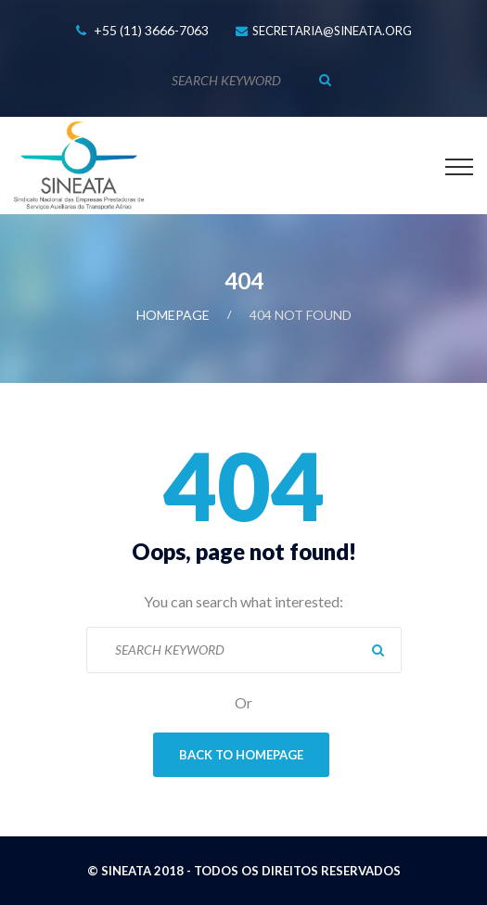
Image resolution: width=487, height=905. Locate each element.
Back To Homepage (241, 754)
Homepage (173, 315)
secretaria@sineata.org (332, 30)
